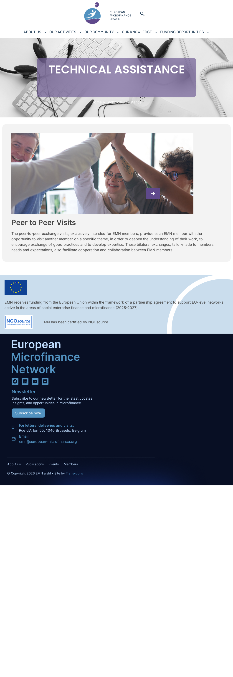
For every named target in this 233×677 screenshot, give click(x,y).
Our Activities (65, 32)
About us (35, 32)
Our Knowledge (140, 32)
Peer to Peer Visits (43, 222)
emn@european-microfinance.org (48, 441)
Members (71, 464)
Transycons (74, 473)
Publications (35, 464)
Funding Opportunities (185, 32)
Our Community (102, 32)
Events (54, 464)
